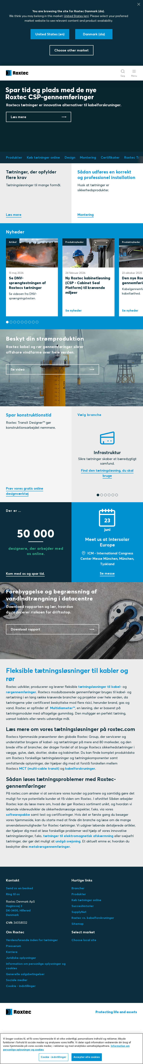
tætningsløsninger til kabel (99, 729)
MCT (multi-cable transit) (39, 811)
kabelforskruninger (80, 811)
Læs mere (13, 254)
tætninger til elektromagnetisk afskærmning (78, 879)
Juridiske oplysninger (21, 1001)
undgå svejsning (67, 884)
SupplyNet (79, 955)
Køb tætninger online (86, 943)
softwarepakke (18, 858)
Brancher (78, 931)
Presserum (13, 989)
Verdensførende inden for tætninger (32, 983)
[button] (7, 361)
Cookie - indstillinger (21, 1029)
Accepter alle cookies (87, 1058)
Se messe (107, 616)
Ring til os (13, 937)
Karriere (12, 995)
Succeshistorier (83, 949)
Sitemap (78, 966)
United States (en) (76, 16)
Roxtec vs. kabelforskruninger (93, 961)
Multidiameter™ (62, 751)
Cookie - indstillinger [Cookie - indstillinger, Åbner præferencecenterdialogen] (53, 1058)
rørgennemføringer (21, 735)
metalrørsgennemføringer (49, 889)
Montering (85, 254)
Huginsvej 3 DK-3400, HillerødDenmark (18, 953)
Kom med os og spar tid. (25, 617)
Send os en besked (19, 931)
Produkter (79, 937)
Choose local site (84, 983)
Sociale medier (16, 1023)
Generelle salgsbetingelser (25, 1017)
